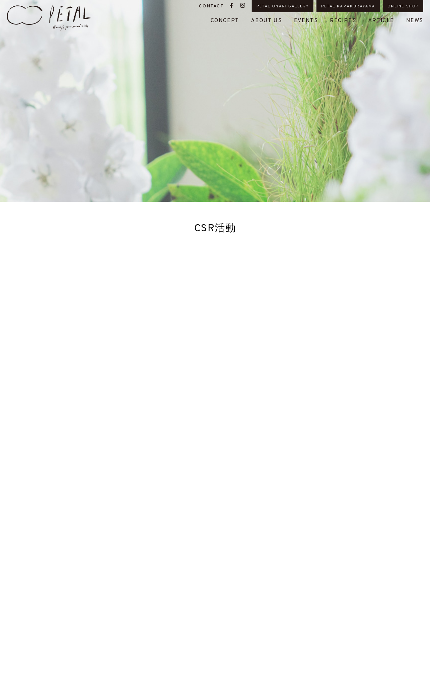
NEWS (414, 20)
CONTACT (211, 6)
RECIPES (343, 20)
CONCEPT (225, 20)
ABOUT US (266, 20)
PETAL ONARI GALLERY (282, 6)
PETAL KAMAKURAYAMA (348, 6)
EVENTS (306, 20)
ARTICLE (381, 20)
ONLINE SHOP (403, 6)
